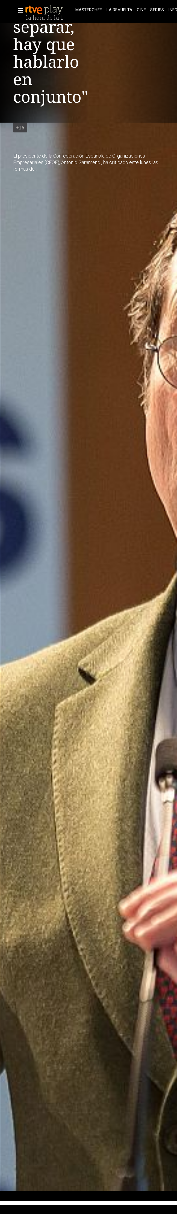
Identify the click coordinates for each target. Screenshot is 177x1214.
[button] (19, 10)
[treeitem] (88, 10)
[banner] (49, 9)
